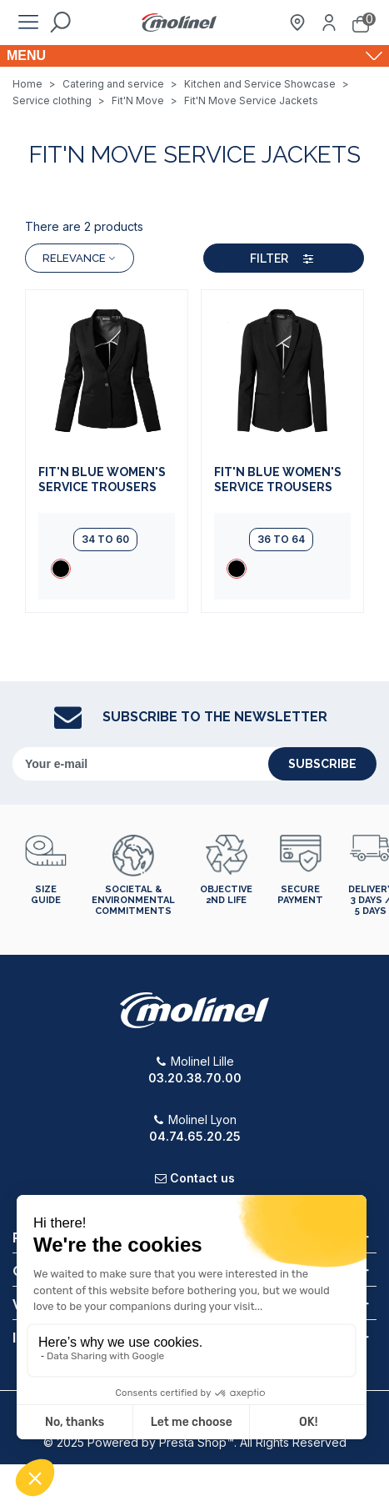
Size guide (46, 895)
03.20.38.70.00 (195, 1078)
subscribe (322, 764)
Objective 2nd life (226, 895)
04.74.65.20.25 (195, 1136)
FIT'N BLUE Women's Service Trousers (102, 479)
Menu (26, 55)
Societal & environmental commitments (133, 900)
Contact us (202, 1178)
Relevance (79, 258)
